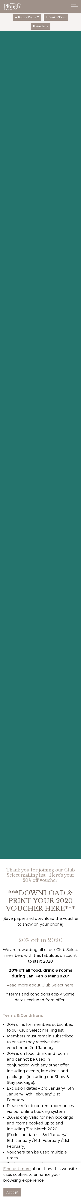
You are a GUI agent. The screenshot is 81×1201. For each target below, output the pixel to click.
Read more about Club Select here (40, 985)
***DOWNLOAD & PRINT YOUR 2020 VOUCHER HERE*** (40, 901)
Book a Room (27, 17)
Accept (12, 1194)
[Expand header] (74, 6)
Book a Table (56, 17)
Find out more (17, 1171)
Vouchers (40, 26)
